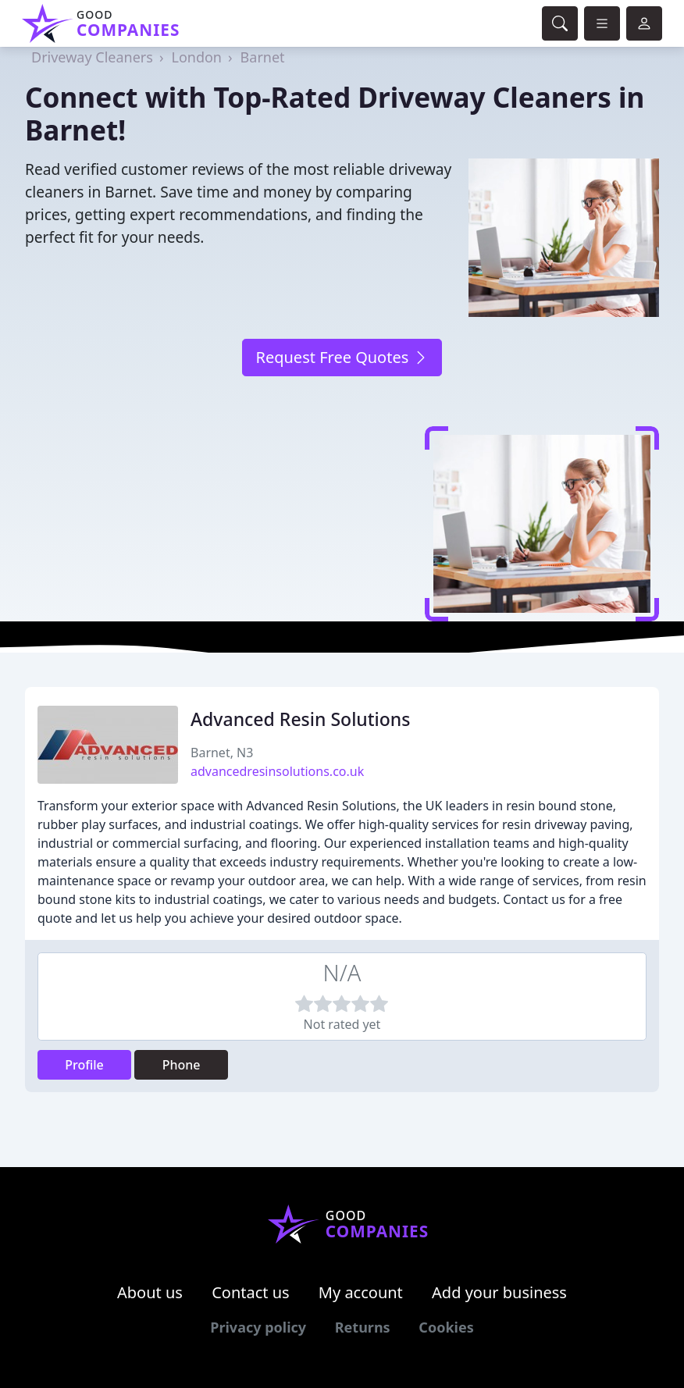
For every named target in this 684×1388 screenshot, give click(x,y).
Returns (362, 1327)
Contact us (251, 1292)
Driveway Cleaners (92, 57)
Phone (181, 1064)
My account (361, 1292)
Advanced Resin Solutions (300, 718)
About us (150, 1292)
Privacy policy (258, 1327)
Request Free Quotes (341, 357)
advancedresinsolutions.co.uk (277, 771)
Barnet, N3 (222, 752)
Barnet (262, 57)
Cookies (446, 1327)
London (196, 57)
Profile (84, 1064)
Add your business (499, 1292)
